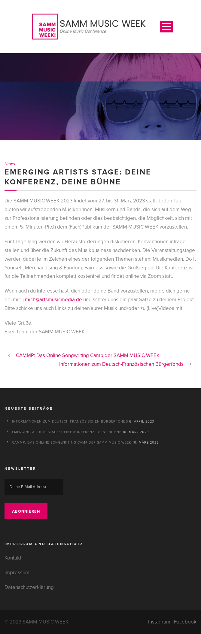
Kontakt (13, 558)
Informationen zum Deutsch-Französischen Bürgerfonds (70, 421)
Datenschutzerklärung (29, 587)
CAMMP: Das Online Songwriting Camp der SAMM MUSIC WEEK (71, 442)
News (10, 164)
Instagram (159, 622)
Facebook (185, 622)
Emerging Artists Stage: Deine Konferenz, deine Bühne (66, 431)
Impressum (17, 572)
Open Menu (166, 26)
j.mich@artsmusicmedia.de (52, 299)
